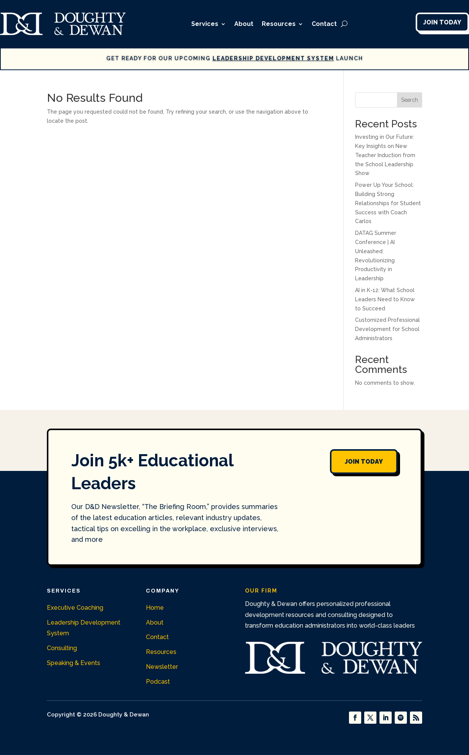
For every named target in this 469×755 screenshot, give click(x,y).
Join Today (442, 22)
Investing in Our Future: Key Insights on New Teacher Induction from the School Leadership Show (385, 155)
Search (409, 100)
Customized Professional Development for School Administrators (387, 329)
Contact (324, 23)
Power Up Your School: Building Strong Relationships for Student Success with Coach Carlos (388, 203)
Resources (279, 23)
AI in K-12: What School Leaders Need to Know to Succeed (385, 299)
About (243, 23)
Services (204, 23)
